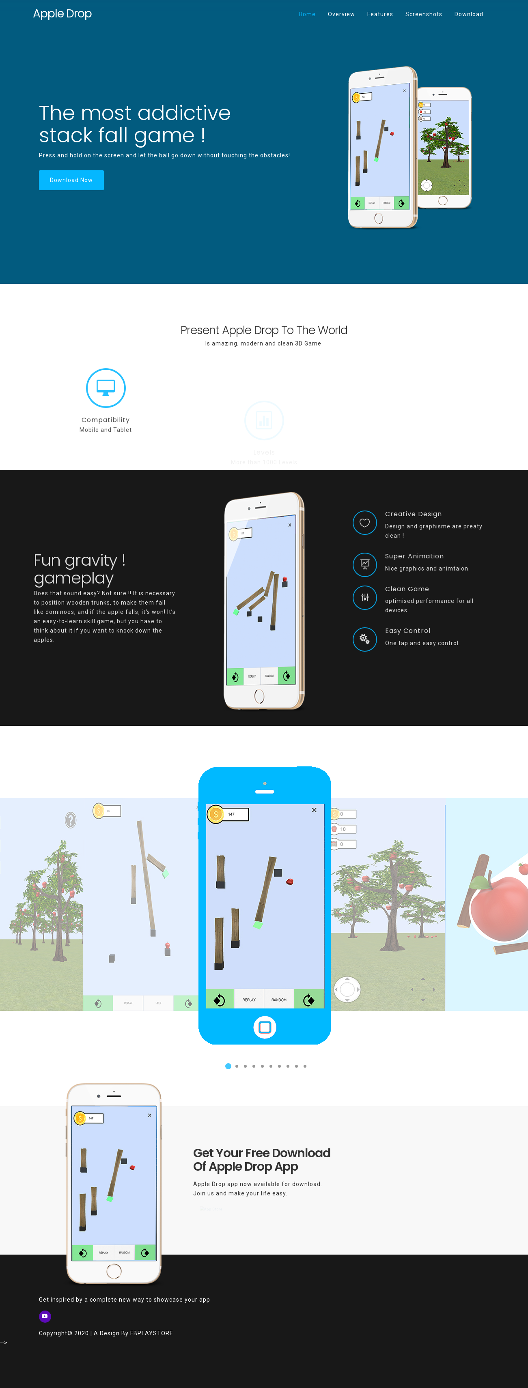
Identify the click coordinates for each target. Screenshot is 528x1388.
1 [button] (227, 1069)
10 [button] (304, 1069)
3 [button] (244, 1069)
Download (469, 14)
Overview (341, 14)
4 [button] (252, 1069)
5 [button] (261, 1069)
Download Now (71, 180)
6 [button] (269, 1069)
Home (310, 8)
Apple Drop (62, 13)
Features (380, 14)
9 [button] (295, 1069)
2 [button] (235, 1069)
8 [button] (286, 1069)
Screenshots (423, 14)
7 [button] (278, 1069)
